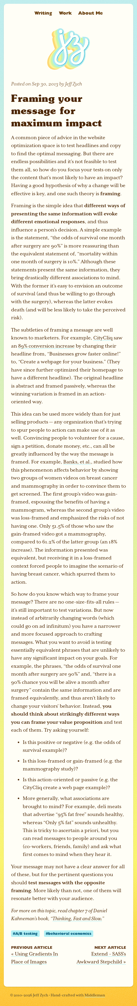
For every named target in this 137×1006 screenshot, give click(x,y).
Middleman (95, 995)
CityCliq (103, 338)
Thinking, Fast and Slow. (77, 918)
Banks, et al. (77, 462)
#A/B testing (25, 933)
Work (65, 12)
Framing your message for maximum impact (56, 110)
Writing (43, 12)
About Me (90, 12)
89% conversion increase (46, 346)
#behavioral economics (68, 933)
